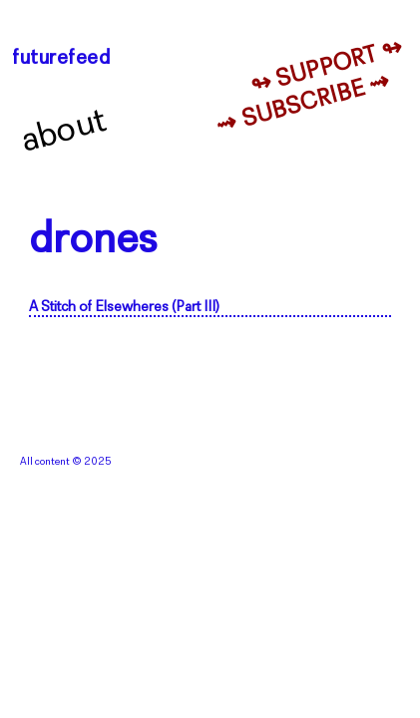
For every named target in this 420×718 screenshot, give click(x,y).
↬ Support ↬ (327, 68)
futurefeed (61, 58)
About (65, 132)
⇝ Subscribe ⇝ (302, 105)
